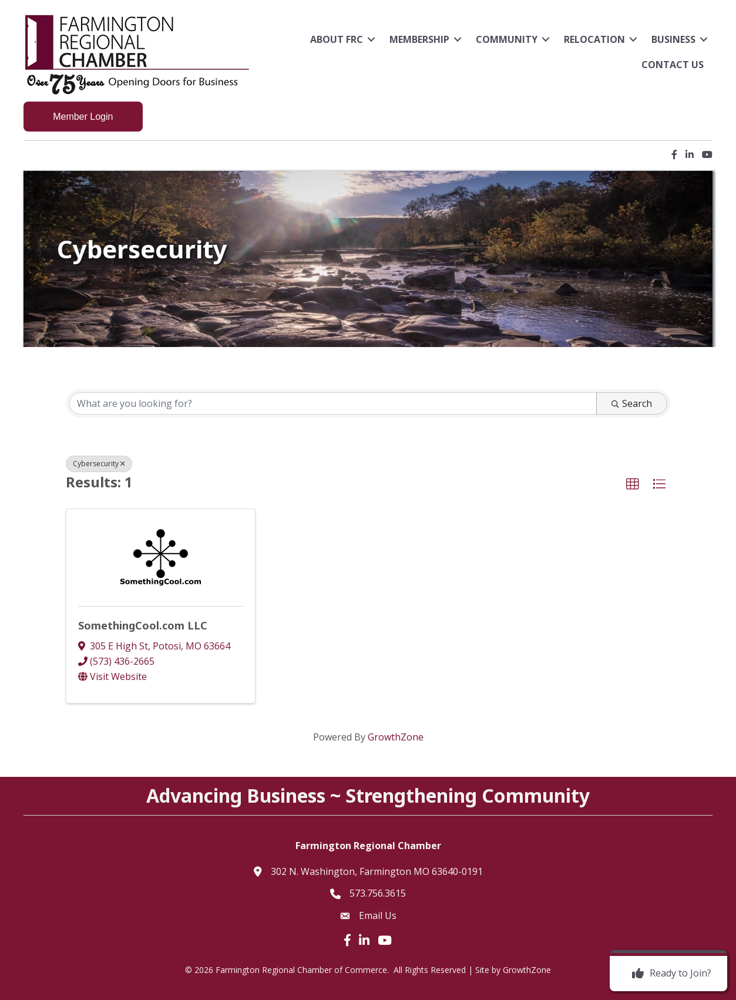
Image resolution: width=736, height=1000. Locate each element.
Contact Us (672, 64)
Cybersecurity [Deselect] (99, 464)
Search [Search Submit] (631, 403)
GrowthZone (396, 736)
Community (506, 39)
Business (673, 39)
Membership (419, 39)
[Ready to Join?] (668, 973)
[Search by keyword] (333, 403)
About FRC (336, 39)
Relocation (594, 39)
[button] (632, 484)
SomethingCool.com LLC (142, 625)
